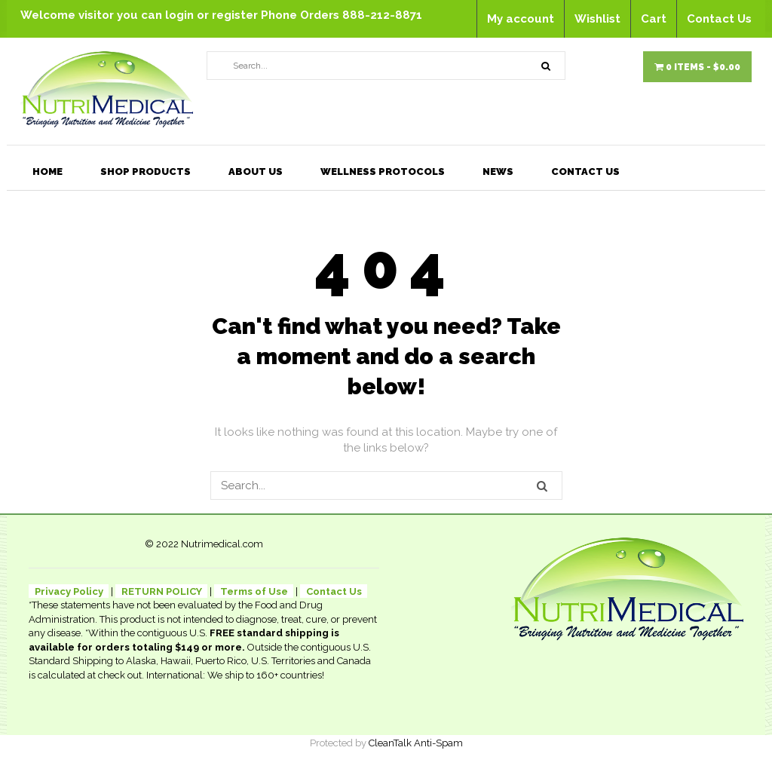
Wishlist (597, 19)
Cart (653, 19)
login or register (213, 15)
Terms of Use (254, 591)
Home (47, 171)
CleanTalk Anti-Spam (416, 743)
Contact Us (719, 19)
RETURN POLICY (161, 591)
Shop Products (145, 171)
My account (520, 19)
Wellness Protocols (382, 171)
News (497, 171)
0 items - (697, 67)
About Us (255, 171)
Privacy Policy (69, 591)
